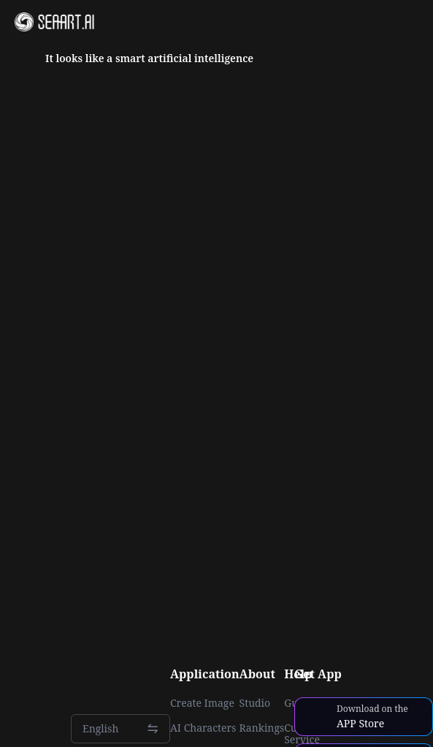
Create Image (202, 703)
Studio (255, 703)
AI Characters (203, 728)
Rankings (262, 728)
